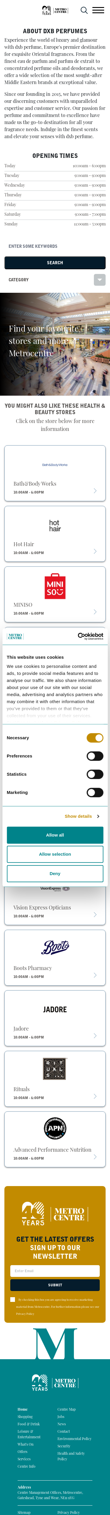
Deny (55, 873)
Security (63, 1446)
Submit (55, 1285)
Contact (63, 1432)
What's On (25, 1445)
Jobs (60, 1417)
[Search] (55, 246)
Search (55, 263)
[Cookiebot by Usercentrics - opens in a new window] (78, 636)
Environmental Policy (74, 1439)
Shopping (25, 1417)
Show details (78, 816)
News (61, 1424)
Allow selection (55, 854)
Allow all (55, 834)
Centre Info (26, 1467)
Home (23, 1410)
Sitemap (24, 1513)
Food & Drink (29, 1424)
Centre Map (66, 1410)
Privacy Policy (25, 1314)
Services (24, 1459)
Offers (22, 1452)
